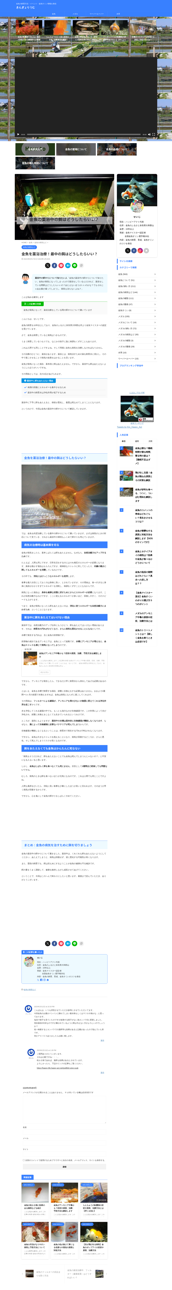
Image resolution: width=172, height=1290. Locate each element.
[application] (86, 94)
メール (25, 1122)
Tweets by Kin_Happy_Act (129, 387)
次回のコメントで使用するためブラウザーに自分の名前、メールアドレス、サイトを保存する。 (65, 1144)
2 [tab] (77, 45)
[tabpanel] (29, 31)
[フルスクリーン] (153, 131)
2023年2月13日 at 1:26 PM (46, 1034)
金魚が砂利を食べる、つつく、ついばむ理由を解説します (144, 448)
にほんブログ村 (137, 377)
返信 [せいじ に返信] (102, 1056)
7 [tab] (90, 45)
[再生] (18, 131)
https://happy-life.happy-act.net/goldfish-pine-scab (57, 1052)
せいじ (31, 1042)
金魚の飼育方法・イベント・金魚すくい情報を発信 (86, 1277)
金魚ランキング (137, 384)
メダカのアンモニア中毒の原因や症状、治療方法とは (144, 557)
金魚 (53, 14)
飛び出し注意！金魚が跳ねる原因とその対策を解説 (144, 432)
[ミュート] (149, 131)
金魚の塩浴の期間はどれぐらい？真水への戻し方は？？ (144, 521)
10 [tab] (98, 45)
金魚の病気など (30, 974)
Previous (18, 29)
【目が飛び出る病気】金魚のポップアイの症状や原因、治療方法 (93, 1231)
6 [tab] (88, 45)
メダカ (75, 14)
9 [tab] (96, 45)
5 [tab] (85, 45)
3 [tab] (80, 45)
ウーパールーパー (97, 14)
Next (153, 29)
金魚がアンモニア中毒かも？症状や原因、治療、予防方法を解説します (64, 1192)
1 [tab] (74, 45)
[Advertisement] (65, 416)
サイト (25, 1133)
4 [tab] (82, 45)
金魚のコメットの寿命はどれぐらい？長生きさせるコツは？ (144, 464)
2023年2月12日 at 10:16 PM (44, 991)
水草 (118, 14)
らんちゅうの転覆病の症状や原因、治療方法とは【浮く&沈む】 (93, 1192)
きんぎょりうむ (25, 7)
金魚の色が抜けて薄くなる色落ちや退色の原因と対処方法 (64, 1231)
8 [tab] (93, 45)
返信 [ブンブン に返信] (102, 1024)
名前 (25, 1111)
